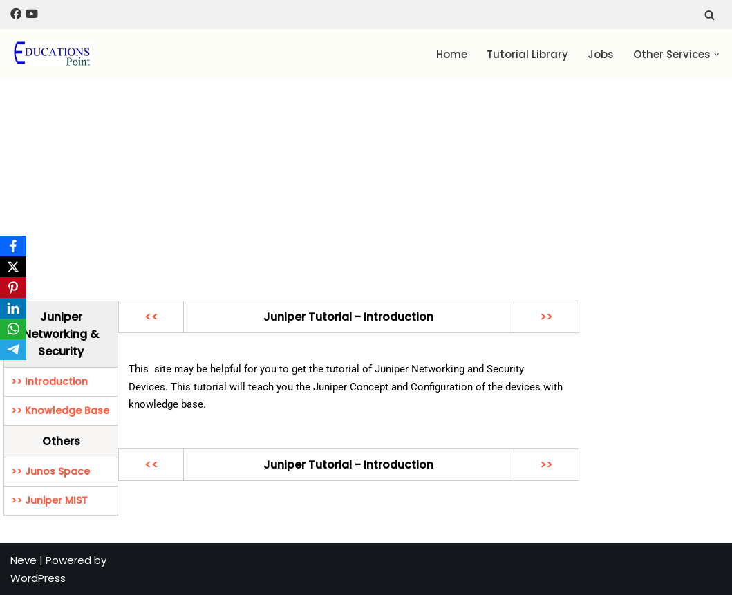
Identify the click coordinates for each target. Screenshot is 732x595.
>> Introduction (49, 381)
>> (546, 317)
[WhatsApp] (13, 329)
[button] (717, 54)
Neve (23, 560)
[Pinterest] (13, 287)
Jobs (601, 54)
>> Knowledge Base (60, 410)
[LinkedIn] (13, 308)
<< (151, 317)
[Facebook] (13, 246)
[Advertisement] (366, 183)
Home (451, 54)
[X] (13, 266)
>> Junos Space (50, 471)
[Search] (709, 15)
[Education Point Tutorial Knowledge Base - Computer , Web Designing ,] (51, 53)
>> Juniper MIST (49, 500)
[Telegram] (13, 349)
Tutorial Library (527, 54)
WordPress (38, 578)
